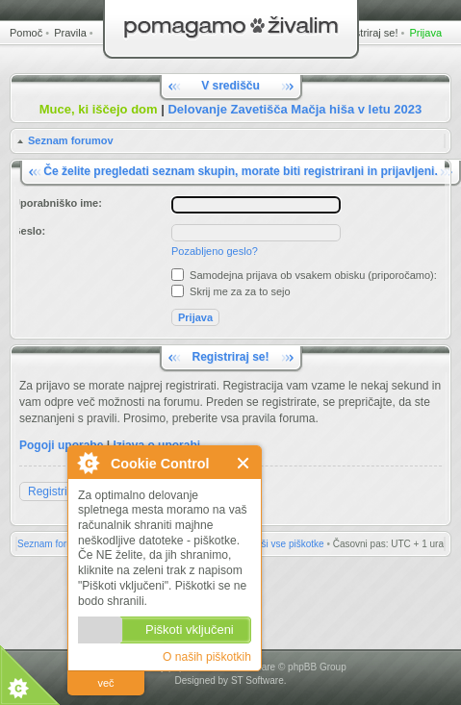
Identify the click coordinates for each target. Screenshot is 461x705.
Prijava (425, 32)
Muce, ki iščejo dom (98, 109)
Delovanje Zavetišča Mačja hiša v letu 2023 (294, 109)
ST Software (257, 680)
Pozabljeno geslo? (214, 251)
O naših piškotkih (207, 657)
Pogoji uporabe (61, 445)
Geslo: (29, 231)
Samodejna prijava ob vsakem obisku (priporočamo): (304, 275)
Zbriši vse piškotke (283, 544)
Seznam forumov (71, 140)
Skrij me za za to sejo (231, 291)
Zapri (244, 463)
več (105, 683)
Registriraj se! (365, 32)
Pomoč (26, 32)
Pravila (70, 32)
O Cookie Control (87, 462)
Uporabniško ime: (57, 203)
